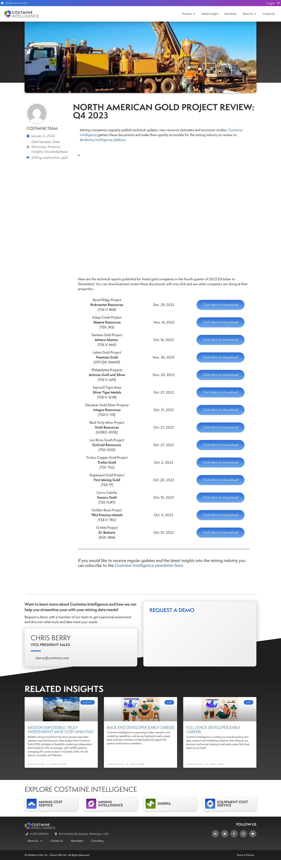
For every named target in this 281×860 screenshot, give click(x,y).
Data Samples (41, 142)
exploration (51, 157)
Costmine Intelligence (134, 565)
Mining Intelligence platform (104, 139)
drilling (36, 157)
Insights (37, 151)
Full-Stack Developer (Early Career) (213, 729)
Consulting (97, 840)
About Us (248, 13)
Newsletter (230, 13)
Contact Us (269, 13)
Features (54, 146)
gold (64, 157)
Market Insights (209, 13)
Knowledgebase (56, 151)
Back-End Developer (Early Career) (140, 727)
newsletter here (169, 565)
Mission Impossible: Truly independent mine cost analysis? (61, 729)
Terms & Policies (245, 855)
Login (273, 3)
